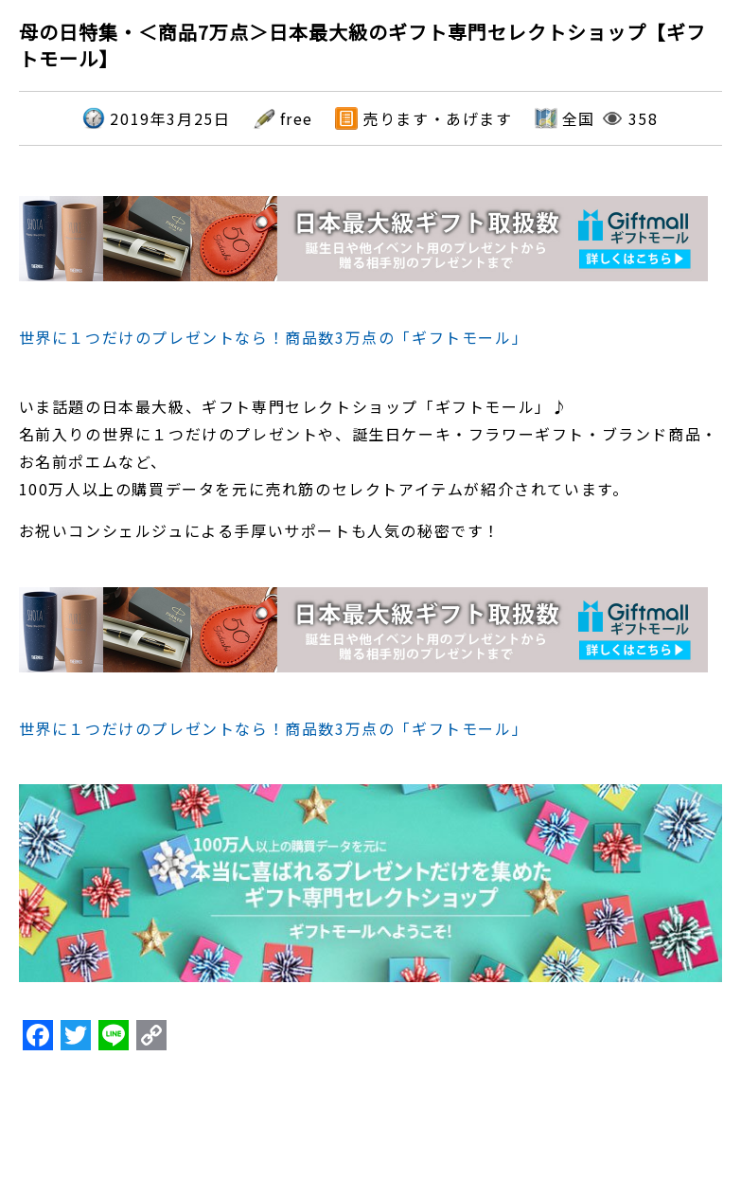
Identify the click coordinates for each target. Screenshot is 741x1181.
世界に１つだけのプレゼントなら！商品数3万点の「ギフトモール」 (274, 337)
